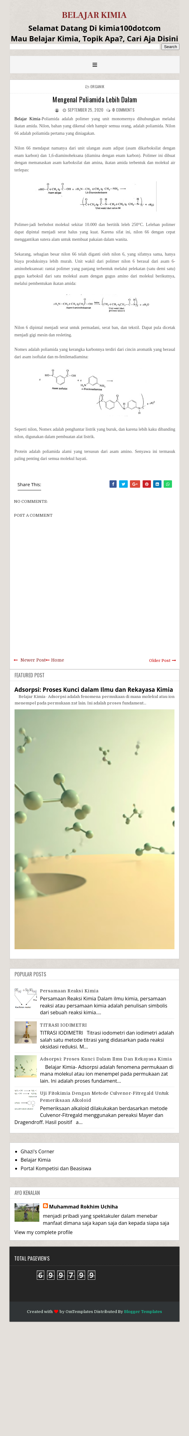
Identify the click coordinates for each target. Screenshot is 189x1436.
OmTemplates (79, 1311)
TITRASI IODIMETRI (63, 1025)
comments (123, 110)
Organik (97, 86)
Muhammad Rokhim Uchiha (83, 1206)
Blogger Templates (143, 1311)
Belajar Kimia (28, 119)
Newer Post (32, 660)
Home (57, 660)
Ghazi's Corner (37, 1151)
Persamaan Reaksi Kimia (69, 990)
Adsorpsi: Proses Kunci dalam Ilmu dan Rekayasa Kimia (94, 689)
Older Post (159, 660)
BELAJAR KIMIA (94, 15)
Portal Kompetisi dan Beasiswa (56, 1168)
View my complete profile (44, 1232)
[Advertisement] (94, 1378)
